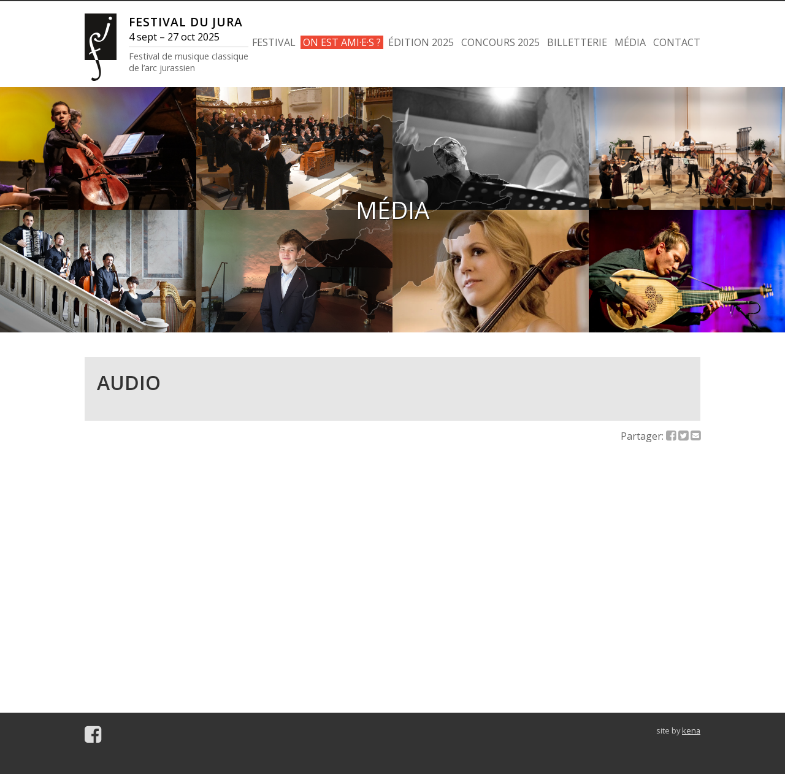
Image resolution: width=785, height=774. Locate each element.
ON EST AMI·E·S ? (342, 42)
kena (691, 730)
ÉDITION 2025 (421, 42)
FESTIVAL (274, 42)
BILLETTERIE (577, 42)
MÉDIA (630, 42)
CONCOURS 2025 (500, 42)
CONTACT (676, 42)
